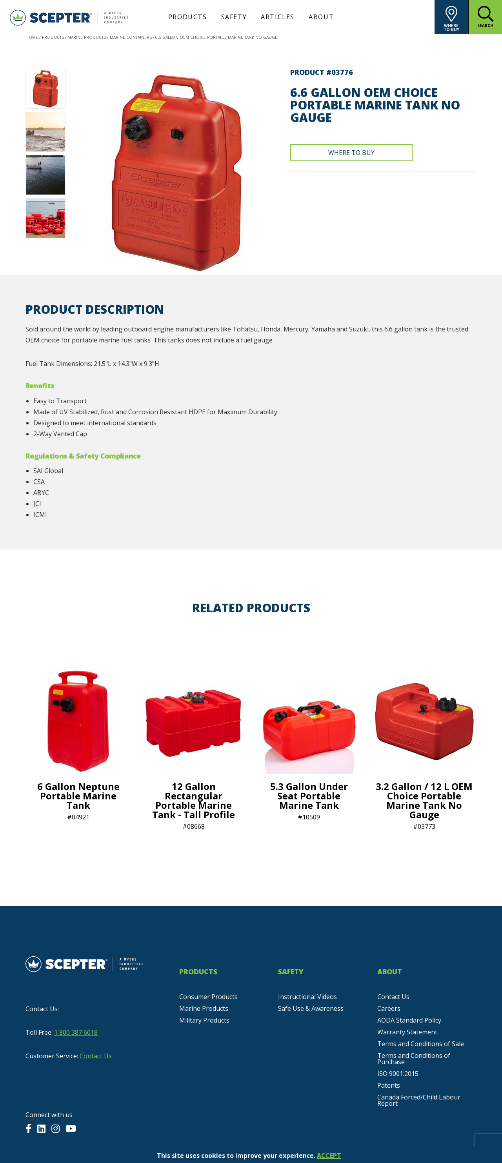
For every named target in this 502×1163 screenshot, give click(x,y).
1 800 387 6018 (76, 1032)
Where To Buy (351, 152)
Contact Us (96, 1056)
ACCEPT (329, 1155)
